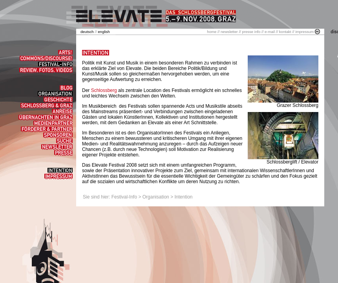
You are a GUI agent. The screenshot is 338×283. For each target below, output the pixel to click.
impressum (304, 31)
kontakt (285, 31)
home (211, 31)
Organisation (156, 197)
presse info (251, 31)
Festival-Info (124, 197)
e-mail (270, 31)
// (89, 31)
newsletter (229, 31)
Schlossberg (104, 90)
